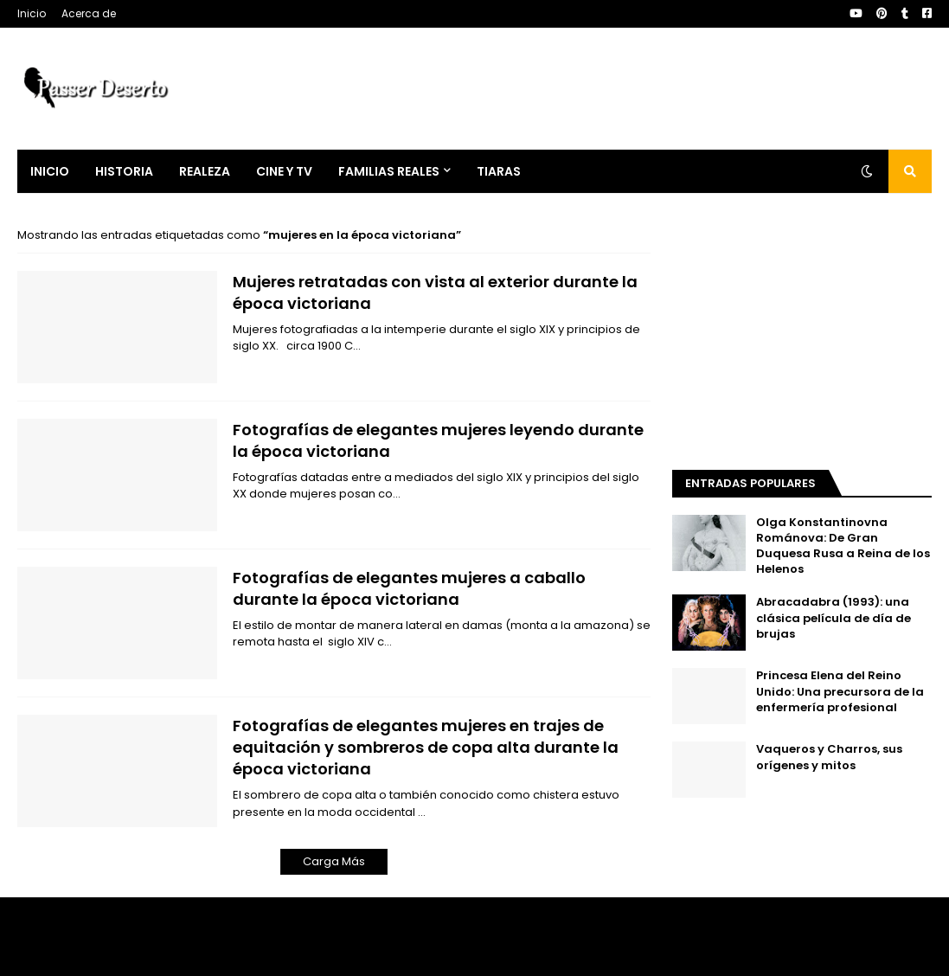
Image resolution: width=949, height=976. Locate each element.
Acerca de (88, 13)
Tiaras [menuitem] (499, 171)
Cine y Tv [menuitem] (284, 171)
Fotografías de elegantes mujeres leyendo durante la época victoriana (438, 440)
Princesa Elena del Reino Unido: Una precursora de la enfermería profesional (840, 691)
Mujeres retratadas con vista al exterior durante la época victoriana (435, 292)
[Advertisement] (802, 335)
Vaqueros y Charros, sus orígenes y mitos (829, 757)
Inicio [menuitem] (49, 171)
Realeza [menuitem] (204, 171)
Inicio (31, 13)
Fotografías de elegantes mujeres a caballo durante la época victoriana (409, 588)
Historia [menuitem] (124, 171)
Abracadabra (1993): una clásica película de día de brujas (833, 617)
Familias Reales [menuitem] (388, 171)
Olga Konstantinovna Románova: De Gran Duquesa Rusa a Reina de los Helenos (843, 546)
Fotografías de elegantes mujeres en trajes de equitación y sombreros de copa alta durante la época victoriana (426, 747)
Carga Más (334, 861)
